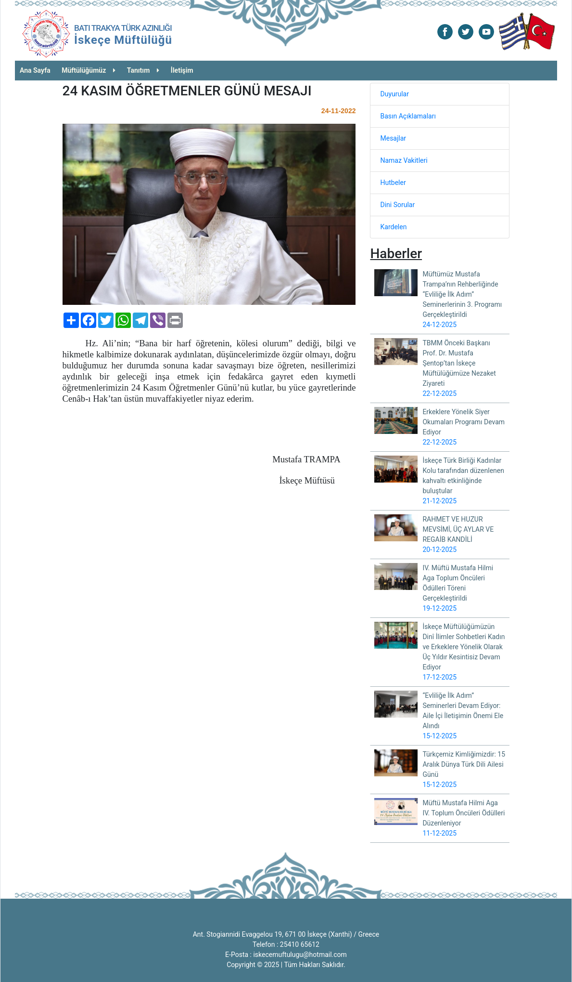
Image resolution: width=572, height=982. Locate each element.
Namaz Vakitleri (403, 160)
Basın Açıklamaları (407, 116)
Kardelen (393, 227)
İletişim (182, 70)
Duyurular (394, 94)
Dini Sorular (397, 205)
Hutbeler (393, 182)
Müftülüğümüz (88, 70)
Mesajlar (393, 138)
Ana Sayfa (35, 70)
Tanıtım (143, 70)
